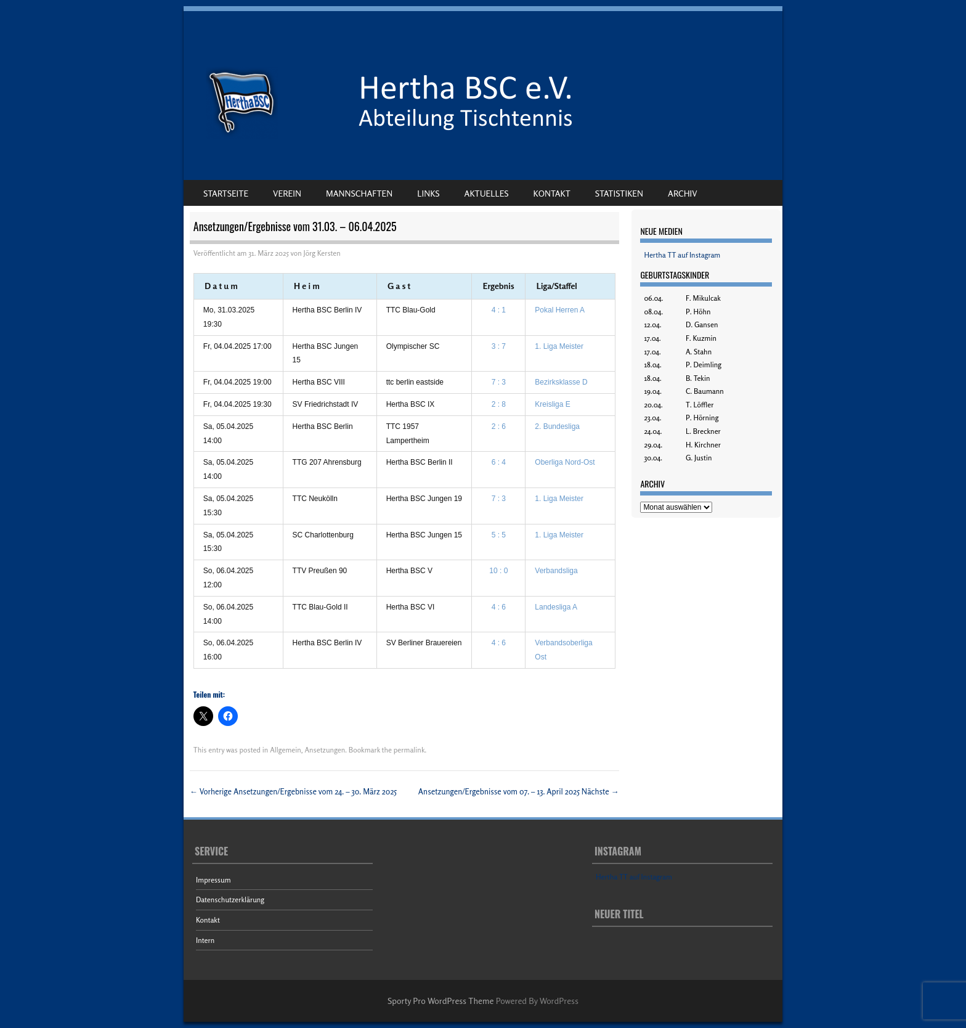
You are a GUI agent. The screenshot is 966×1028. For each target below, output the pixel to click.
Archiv (682, 193)
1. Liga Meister (559, 346)
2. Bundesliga (557, 426)
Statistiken (619, 193)
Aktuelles (487, 193)
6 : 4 (499, 462)
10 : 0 (498, 570)
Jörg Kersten (322, 253)
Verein (287, 193)
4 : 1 (499, 310)
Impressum (213, 879)
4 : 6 (499, 607)
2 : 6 (499, 426)
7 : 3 (499, 382)
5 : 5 (499, 535)
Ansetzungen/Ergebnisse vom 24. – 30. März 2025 (293, 791)
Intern (205, 940)
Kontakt (552, 193)
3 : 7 (499, 346)
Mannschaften (359, 193)
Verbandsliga (556, 570)
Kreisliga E (552, 404)
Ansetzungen (324, 749)
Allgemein (285, 749)
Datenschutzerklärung (230, 899)
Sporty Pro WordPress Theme (441, 1000)
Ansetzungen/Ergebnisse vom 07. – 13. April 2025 (518, 791)
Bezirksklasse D (561, 382)
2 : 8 (499, 404)
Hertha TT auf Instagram (682, 254)
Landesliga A (556, 607)
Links (428, 193)
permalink (409, 749)
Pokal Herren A (560, 310)
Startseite (225, 193)
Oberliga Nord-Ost (565, 462)
